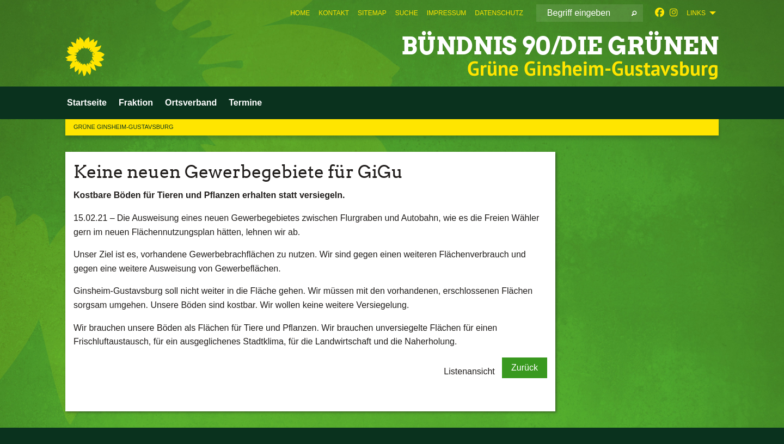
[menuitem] (300, 13)
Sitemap (372, 13)
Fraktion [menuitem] (136, 102)
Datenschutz (499, 13)
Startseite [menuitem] (87, 102)
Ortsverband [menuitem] (191, 102)
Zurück (524, 367)
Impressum (447, 13)
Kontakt (333, 13)
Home (300, 13)
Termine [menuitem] (245, 102)
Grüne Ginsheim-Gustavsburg (124, 127)
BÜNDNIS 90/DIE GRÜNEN (560, 46)
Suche (406, 13)
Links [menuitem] (696, 13)
